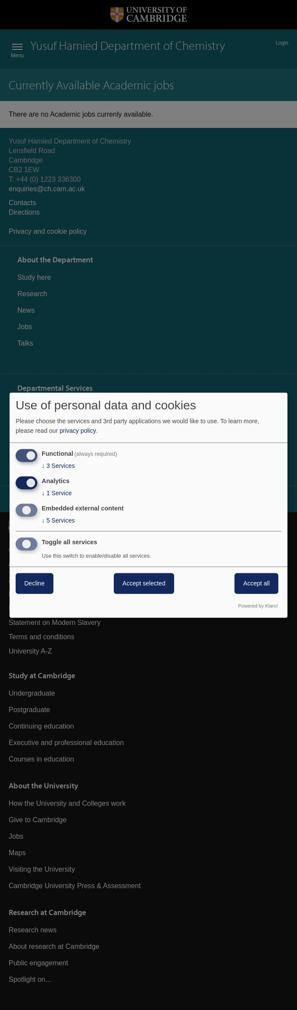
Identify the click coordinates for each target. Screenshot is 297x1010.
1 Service (57, 493)
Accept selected (143, 583)
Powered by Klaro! (258, 605)
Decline (34, 583)
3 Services (58, 466)
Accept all (256, 583)
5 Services (58, 520)
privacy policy (77, 431)
